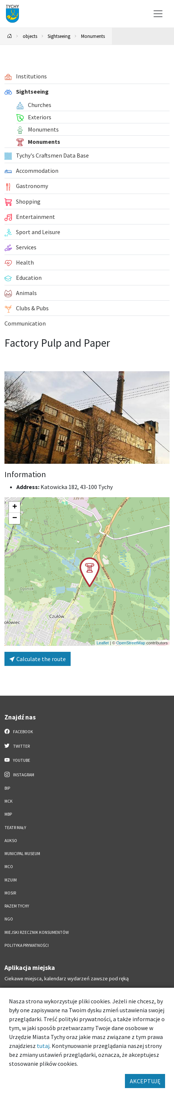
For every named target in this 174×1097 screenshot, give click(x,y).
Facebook (18, 731)
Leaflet (103, 643)
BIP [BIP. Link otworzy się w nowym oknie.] (7, 788)
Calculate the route (37, 659)
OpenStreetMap (130, 643)
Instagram (19, 774)
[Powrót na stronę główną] (9, 36)
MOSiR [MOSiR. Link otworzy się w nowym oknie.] (10, 893)
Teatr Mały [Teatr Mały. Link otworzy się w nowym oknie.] (15, 827)
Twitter (17, 745)
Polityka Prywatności (26, 945)
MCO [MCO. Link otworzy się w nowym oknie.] (8, 866)
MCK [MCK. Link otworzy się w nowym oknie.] (8, 801)
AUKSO (10, 840)
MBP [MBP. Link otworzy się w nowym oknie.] (8, 814)
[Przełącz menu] (158, 14)
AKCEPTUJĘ (145, 1081)
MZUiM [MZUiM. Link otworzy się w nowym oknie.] (10, 880)
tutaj (43, 1045)
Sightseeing (59, 36)
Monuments (93, 36)
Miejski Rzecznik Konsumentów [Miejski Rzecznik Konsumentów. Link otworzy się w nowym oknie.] (36, 932)
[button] (90, 572)
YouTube (17, 760)
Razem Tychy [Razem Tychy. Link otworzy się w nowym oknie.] (16, 906)
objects (30, 36)
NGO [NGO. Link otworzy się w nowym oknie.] (8, 919)
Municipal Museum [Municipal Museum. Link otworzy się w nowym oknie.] (22, 853)
